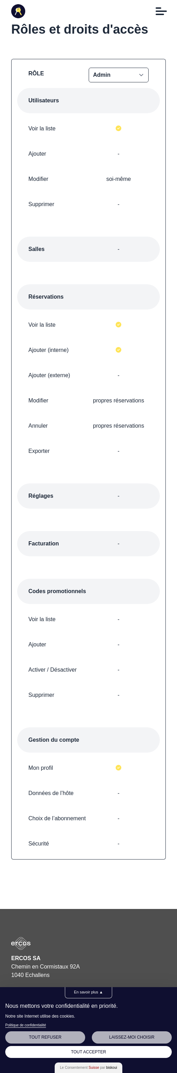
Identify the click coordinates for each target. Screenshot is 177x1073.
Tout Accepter (88, 1052)
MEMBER (119, 75)
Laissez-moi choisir (131, 1037)
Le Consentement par (88, 1067)
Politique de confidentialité (25, 1025)
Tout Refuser (45, 1037)
